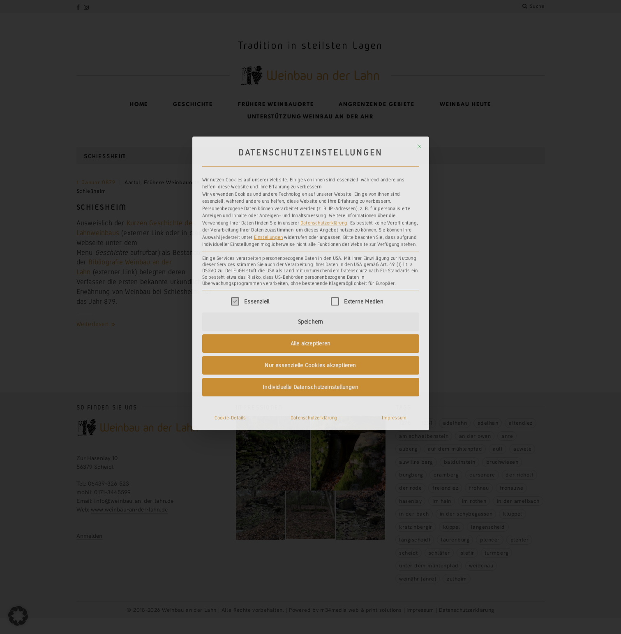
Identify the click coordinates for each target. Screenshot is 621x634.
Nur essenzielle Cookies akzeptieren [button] (310, 283)
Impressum (394, 335)
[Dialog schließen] (419, 64)
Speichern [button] (310, 239)
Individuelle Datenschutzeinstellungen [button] (310, 304)
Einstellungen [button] (268, 155)
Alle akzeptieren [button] (310, 261)
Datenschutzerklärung (323, 140)
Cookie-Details (230, 335)
